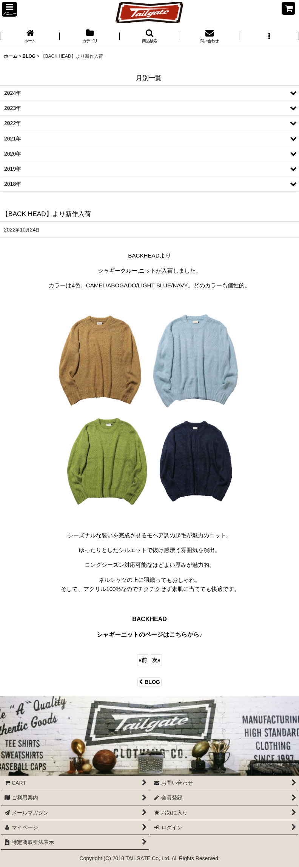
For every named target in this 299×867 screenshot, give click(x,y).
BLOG (149, 682)
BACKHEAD (149, 619)
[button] (9, 9)
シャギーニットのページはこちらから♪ (149, 634)
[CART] (288, 8)
